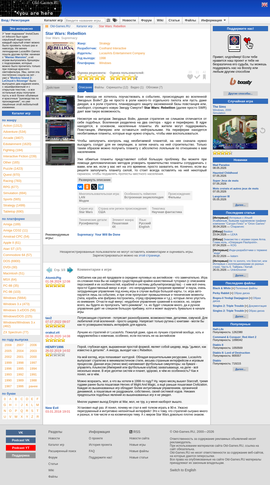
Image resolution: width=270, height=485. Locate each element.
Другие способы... (240, 93)
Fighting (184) (13, 150)
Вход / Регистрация (15, 20)
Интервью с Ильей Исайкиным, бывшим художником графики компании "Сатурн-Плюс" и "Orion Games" (239, 220)
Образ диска (242, 293)
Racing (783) (12, 181)
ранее (33, 386)
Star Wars (86, 212)
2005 (8, 351)
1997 (33, 362)
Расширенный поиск (62, 451)
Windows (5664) (14, 298)
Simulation (219, 112)
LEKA (233, 234)
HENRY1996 (54, 347)
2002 (8, 357)
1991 (33, 374)
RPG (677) (10, 187)
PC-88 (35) (11, 285)
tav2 (48, 318)
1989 (20, 380)
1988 (33, 380)
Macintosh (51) (13, 273)
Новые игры (137, 444)
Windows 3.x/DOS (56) (19, 310)
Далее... (240, 204)
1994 (33, 368)
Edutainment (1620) (17, 144)
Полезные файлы (246, 288)
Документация (258, 305)
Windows (218, 109)
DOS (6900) (11, 261)
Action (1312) (12, 125)
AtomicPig (53, 278)
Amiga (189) (12, 224)
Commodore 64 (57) (17, 255)
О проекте (96, 438)
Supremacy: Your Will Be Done (98, 234)
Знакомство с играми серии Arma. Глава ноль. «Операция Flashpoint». (239, 241)
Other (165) (11, 162)
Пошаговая (120, 223)
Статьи (174, 20)
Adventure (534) (14, 132)
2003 (33, 351)
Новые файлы (139, 451)
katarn (234, 256)
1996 (8, 368)
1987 (8, 386)
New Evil (51, 408)
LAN (82, 197)
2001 (20, 357)
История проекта (100, 444)
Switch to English (183, 470)
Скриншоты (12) (117, 87)
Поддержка (21, 455)
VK (21, 432)
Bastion (228, 231)
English (144, 227)
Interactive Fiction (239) (20, 156)
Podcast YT (20, 448)
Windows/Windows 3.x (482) (19, 324)
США (102, 212)
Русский (145, 223)
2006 (33, 345)
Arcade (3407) (13, 138)
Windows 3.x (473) (16, 304)
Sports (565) (12, 199)
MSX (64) (10, 279)
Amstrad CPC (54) (16, 236)
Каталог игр (53, 20)
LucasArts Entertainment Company (122, 53)
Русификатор (88, 223)
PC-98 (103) (12, 292)
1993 (8, 374)
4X (114, 227)
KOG (233, 245)
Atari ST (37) (12, 249)
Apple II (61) (12, 242)
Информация (214, 20)
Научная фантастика (167, 212)
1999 (8, 362)
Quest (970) (11, 174)
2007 (20, 345)
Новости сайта (139, 438)
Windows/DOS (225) (17, 316)
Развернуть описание (94, 180)
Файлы (190, 20)
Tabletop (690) (13, 211)
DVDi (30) (10, 267)
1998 (102, 58)
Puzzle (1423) (13, 168)
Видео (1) (137, 87)
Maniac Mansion (15, 57)
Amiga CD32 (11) (15, 230)
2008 (8, 345)
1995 (20, 368)
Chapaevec (237, 226)
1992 (20, 374)
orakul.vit (52, 332)
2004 (20, 351)
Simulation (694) (15, 193)
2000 (33, 357)
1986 (20, 386)
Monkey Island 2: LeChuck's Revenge (17, 79)
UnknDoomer (238, 269)
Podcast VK (20, 440)
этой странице (149, 255)
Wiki (160, 20)
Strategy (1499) (14, 205)
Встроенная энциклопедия (144, 197)
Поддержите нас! (100, 457)
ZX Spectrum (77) (15, 332)
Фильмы (174, 197)
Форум (146, 20)
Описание (85, 87)
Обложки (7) (154, 87)
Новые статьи (138, 457)
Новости (129, 20)
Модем (84, 200)
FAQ (92, 451)
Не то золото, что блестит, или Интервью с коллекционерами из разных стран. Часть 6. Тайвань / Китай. (240, 263)
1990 (8, 380)
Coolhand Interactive (112, 48)
